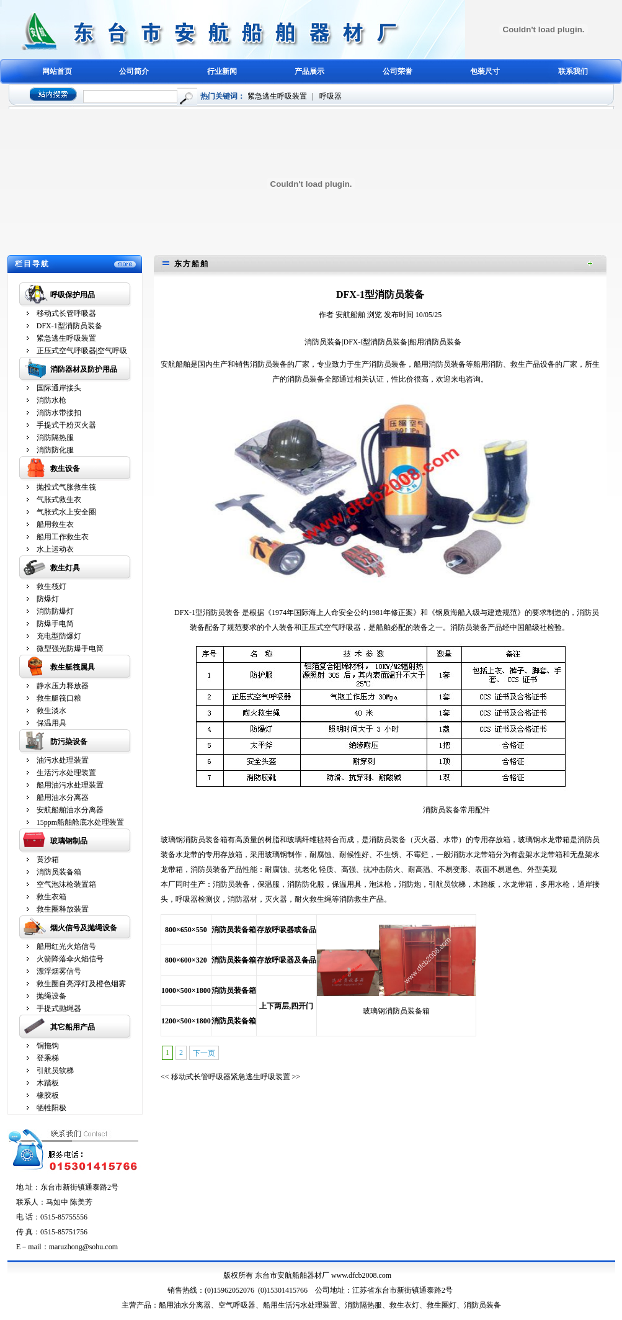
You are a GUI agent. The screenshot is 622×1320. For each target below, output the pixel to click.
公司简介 (134, 71)
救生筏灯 (51, 586)
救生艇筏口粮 (59, 698)
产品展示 (309, 71)
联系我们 (573, 71)
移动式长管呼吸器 (66, 313)
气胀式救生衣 (59, 499)
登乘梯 (48, 1058)
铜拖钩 (48, 1045)
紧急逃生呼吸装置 (277, 96)
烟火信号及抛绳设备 (83, 927)
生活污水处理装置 (66, 772)
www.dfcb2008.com (361, 1275)
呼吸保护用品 (72, 294)
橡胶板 (48, 1095)
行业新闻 (222, 71)
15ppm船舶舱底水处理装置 (80, 822)
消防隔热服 (55, 437)
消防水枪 (51, 400)
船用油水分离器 (63, 797)
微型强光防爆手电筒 (70, 648)
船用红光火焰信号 (66, 946)
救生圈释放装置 (63, 909)
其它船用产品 (72, 1027)
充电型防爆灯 (59, 636)
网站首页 (57, 71)
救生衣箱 (51, 896)
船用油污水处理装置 (70, 785)
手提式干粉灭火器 (66, 425)
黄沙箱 (48, 859)
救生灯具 (65, 567)
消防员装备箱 (59, 872)
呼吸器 (330, 96)
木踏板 (48, 1083)
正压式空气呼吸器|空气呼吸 (82, 350)
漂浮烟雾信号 (59, 971)
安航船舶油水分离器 (70, 810)
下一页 (204, 1053)
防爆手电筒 (55, 623)
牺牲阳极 (51, 1107)
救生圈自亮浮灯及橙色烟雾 (81, 983)
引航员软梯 (55, 1070)
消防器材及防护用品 (83, 369)
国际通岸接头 (59, 388)
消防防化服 (55, 450)
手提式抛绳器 (59, 1008)
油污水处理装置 (63, 760)
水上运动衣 (55, 549)
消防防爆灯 (55, 611)
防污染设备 (68, 741)
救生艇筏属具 (72, 667)
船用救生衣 (55, 524)
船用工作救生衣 (63, 536)
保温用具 (51, 723)
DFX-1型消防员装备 (69, 325)
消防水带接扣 (59, 412)
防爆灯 (48, 599)
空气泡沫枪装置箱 (66, 884)
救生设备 (65, 468)
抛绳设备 (51, 996)
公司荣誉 (397, 71)
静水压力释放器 (63, 685)
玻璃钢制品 (68, 841)
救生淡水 (51, 710)
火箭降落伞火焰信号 (70, 958)
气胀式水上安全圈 (66, 512)
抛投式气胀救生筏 (66, 487)
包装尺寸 (485, 71)
